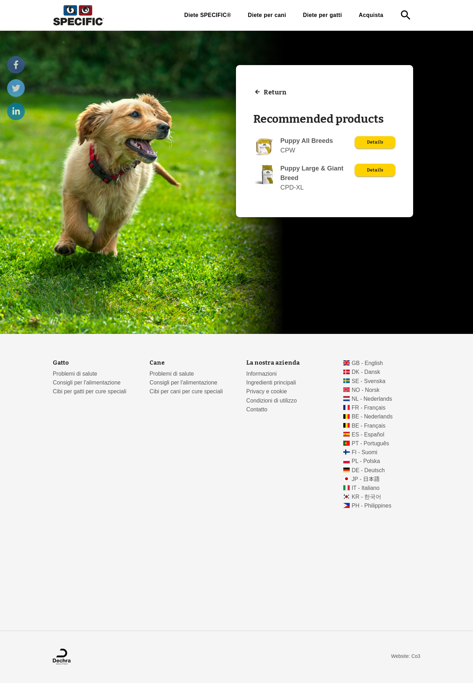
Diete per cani (267, 15)
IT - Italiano (365, 488)
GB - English (367, 363)
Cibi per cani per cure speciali (186, 391)
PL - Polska (365, 461)
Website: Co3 (405, 656)
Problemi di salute (75, 374)
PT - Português (370, 443)
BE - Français (368, 426)
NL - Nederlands (371, 399)
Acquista (371, 15)
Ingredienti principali (271, 383)
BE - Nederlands (372, 416)
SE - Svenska (368, 381)
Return (275, 92)
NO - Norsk (365, 390)
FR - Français (368, 408)
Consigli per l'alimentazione (86, 383)
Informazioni (261, 374)
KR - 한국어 (366, 497)
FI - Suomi (364, 452)
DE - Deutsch (368, 470)
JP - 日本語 (365, 479)
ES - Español (367, 435)
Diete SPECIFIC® (207, 15)
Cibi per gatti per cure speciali (89, 391)
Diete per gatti (322, 15)
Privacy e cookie (266, 391)
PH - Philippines (371, 506)
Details (375, 142)
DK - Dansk (365, 372)
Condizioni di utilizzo (271, 401)
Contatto (257, 409)
